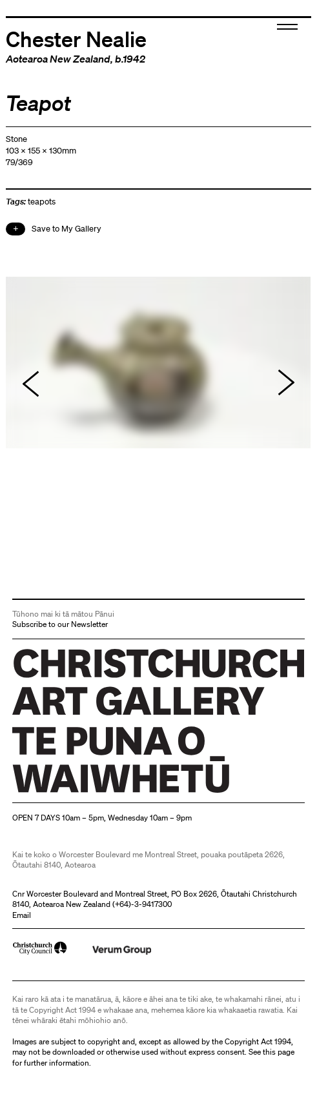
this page (278, 1051)
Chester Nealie (76, 38)
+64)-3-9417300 (143, 904)
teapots (42, 201)
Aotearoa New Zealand (58, 58)
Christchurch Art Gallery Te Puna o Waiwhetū (89, 792)
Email (21, 915)
